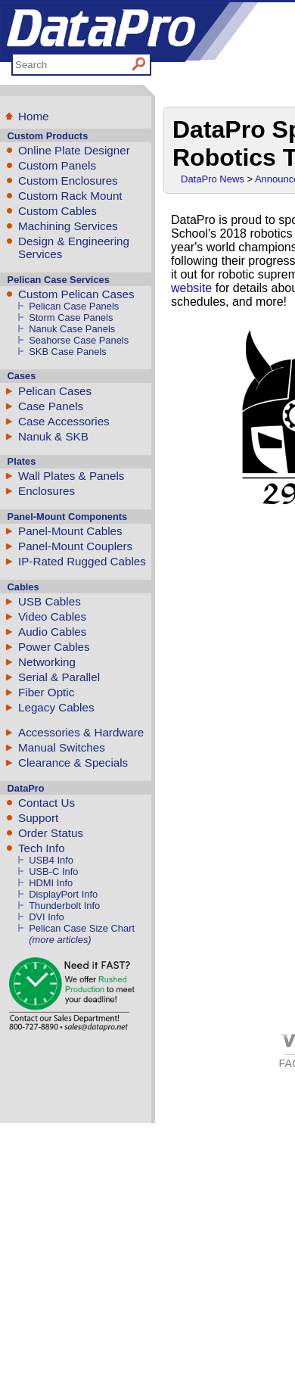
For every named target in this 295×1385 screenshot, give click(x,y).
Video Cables (52, 616)
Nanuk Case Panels (72, 329)
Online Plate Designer (74, 150)
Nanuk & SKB (53, 436)
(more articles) (60, 939)
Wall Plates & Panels (71, 475)
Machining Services (68, 225)
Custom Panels (57, 165)
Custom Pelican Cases (76, 294)
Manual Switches (61, 747)
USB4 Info (51, 860)
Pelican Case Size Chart (82, 928)
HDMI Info (51, 883)
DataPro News (212, 179)
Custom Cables (57, 210)
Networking (47, 661)
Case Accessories (64, 421)
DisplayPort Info (63, 894)
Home (33, 116)
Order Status (50, 832)
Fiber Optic (46, 692)
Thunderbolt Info (64, 905)
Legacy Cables (56, 707)
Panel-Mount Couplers (75, 546)
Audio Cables (52, 631)
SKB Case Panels (68, 351)
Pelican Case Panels (74, 306)
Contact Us (46, 802)
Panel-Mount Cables (70, 530)
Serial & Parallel (59, 677)
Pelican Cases (55, 390)
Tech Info (41, 848)
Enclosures (46, 490)
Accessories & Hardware (81, 732)
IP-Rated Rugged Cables (82, 561)
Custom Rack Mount (70, 195)
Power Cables (54, 646)
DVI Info (46, 917)
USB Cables (49, 601)
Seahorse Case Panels (79, 340)
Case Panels (50, 406)
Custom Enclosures (68, 180)
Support (38, 817)
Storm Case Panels (71, 317)
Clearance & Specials (73, 762)
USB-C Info (53, 871)
